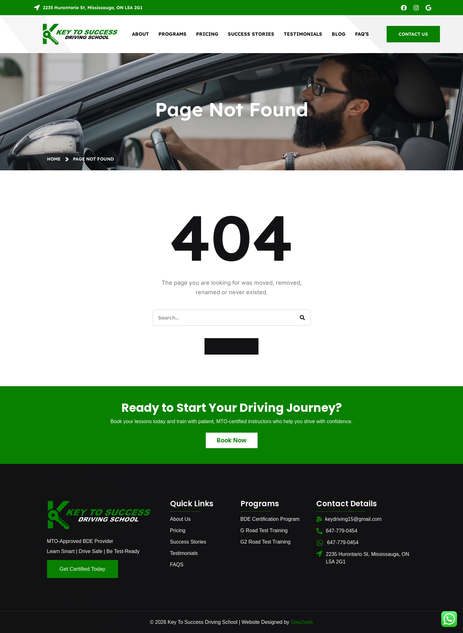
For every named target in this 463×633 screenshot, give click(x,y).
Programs (172, 34)
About (140, 34)
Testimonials (303, 34)
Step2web (302, 622)
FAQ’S (362, 34)
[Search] (302, 317)
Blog (339, 34)
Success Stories (251, 34)
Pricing (207, 34)
